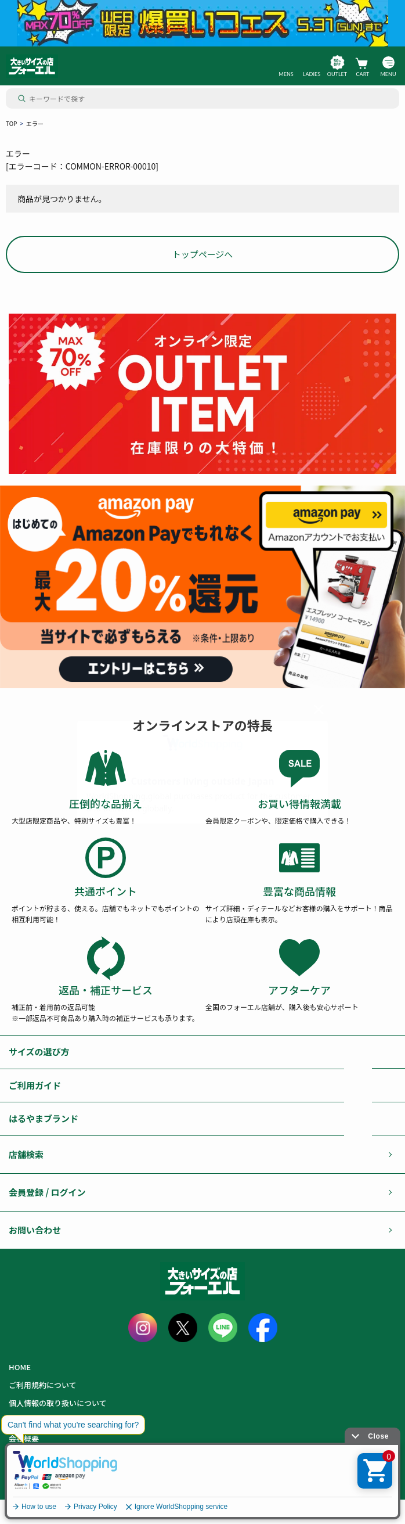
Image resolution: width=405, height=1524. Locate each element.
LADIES (311, 74)
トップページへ (202, 254)
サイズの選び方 (39, 1051)
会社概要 (24, 1438)
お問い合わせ (35, 1230)
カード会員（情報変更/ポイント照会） (74, 1456)
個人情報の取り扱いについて (58, 1402)
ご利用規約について (43, 1384)
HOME (20, 1366)
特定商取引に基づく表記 (50, 1420)
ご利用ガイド (35, 1085)
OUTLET (337, 74)
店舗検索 (26, 1154)
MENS (286, 74)
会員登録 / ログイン (47, 1192)
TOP (11, 123)
